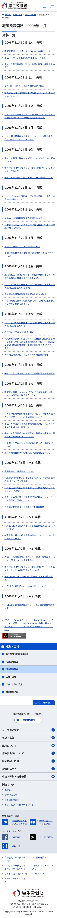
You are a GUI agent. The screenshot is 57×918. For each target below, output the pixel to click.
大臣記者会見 (12, 662)
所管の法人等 (10, 795)
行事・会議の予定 (14, 684)
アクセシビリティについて (42, 867)
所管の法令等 (28, 768)
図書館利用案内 (11, 800)
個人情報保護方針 (40, 857)
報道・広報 (28, 737)
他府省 (7, 790)
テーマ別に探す (28, 730)
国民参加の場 (12, 692)
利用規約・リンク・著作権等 (14, 859)
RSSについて (38, 873)
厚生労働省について (28, 753)
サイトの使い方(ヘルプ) (15, 873)
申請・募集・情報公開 (28, 776)
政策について (28, 745)
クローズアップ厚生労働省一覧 (19, 805)
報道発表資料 (12, 669)
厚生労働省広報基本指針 (17, 654)
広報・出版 (11, 677)
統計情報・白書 (28, 761)
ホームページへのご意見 (14, 880)
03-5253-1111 (29, 907)
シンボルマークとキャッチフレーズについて (14, 867)
